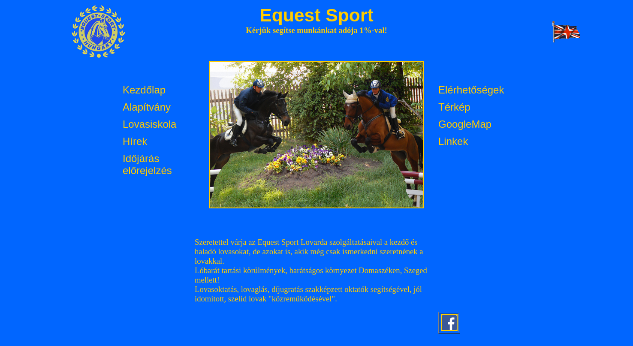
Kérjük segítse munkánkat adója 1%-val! (316, 30)
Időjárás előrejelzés (147, 164)
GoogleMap (464, 124)
